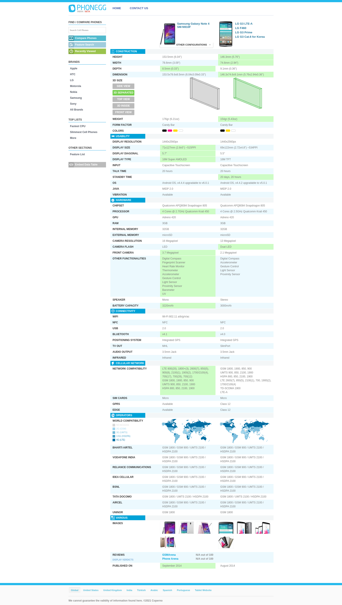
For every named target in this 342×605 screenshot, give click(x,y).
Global (74, 590)
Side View (123, 86)
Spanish (167, 590)
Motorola (75, 86)
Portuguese (183, 590)
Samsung (76, 97)
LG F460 (240, 28)
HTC (72, 74)
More (73, 138)
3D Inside (123, 105)
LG (72, 80)
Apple (73, 68)
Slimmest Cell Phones (83, 132)
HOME (117, 8)
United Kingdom (112, 590)
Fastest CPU (78, 126)
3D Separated (123, 92)
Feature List (77, 154)
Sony (73, 103)
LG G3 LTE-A (244, 23)
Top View (123, 99)
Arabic (154, 590)
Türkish (141, 590)
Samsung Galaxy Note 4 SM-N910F (193, 25)
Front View (123, 112)
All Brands (76, 109)
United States (90, 590)
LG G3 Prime (243, 32)
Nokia (73, 92)
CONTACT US (139, 8)
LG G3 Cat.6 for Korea (250, 36)
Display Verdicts (123, 560)
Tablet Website (203, 590)
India (129, 590)
